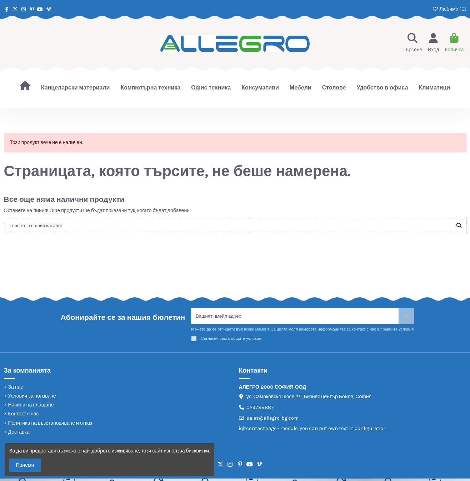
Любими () (449, 9)
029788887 (260, 410)
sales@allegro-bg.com (272, 420)
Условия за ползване (32, 398)
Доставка (19, 434)
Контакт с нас (23, 416)
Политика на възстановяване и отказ (50, 425)
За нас (15, 389)
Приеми (25, 465)
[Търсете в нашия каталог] (458, 226)
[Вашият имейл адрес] (295, 318)
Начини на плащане (31, 407)
